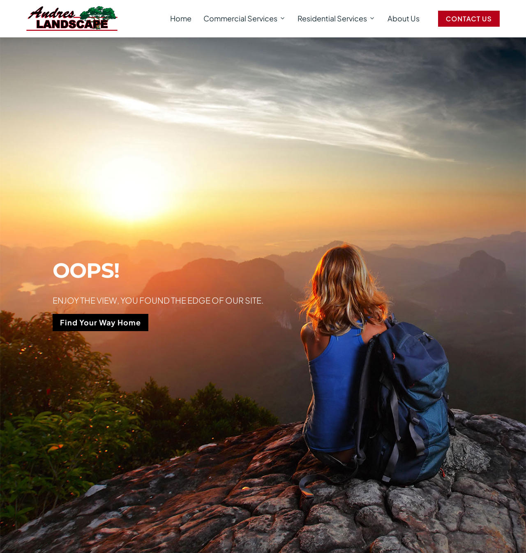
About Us (404, 18)
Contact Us (469, 18)
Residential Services (337, 18)
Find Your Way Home (100, 322)
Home (180, 18)
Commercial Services (244, 18)
